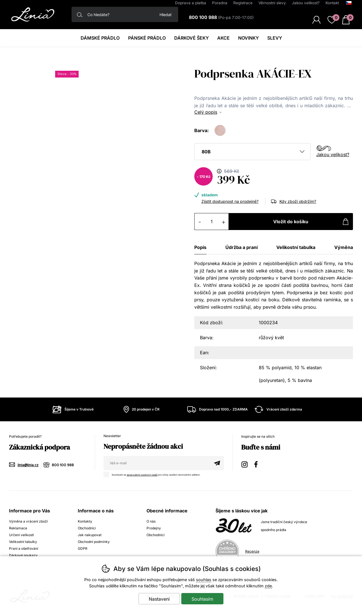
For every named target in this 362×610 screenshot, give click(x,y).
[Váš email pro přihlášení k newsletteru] (157, 463)
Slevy (274, 38)
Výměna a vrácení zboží (28, 521)
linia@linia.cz (28, 465)
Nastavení (159, 599)
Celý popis (205, 112)
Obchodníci (87, 528)
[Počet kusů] (211, 221)
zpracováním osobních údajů (143, 474)
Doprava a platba (190, 3)
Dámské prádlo (100, 38)
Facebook (258, 463)
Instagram (245, 463)
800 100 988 (63, 465)
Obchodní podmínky (94, 542)
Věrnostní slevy (272, 3)
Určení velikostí (21, 535)
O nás (151, 521)
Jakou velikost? (332, 154)
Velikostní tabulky (23, 542)
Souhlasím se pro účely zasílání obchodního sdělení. (153, 474)
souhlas (203, 579)
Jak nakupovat (90, 535)
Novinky (248, 38)
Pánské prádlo (147, 38)
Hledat (166, 14)
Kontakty (85, 521)
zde (268, 585)
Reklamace (18, 528)
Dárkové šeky (191, 38)
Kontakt (332, 3)
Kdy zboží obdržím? (297, 201)
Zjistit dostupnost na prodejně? (229, 201)
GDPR (82, 548)
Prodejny (153, 528)
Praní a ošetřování (23, 548)
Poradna (219, 3)
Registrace (243, 3)
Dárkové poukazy (23, 555)
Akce (223, 38)
